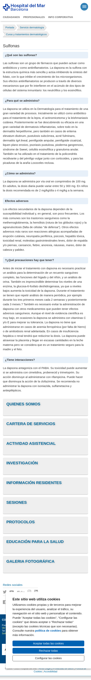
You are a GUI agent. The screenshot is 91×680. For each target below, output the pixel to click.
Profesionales (34, 17)
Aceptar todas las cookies (48, 643)
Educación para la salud (35, 541)
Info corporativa (60, 17)
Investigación (22, 463)
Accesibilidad (50, 671)
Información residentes (34, 482)
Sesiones (16, 502)
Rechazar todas (48, 650)
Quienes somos (23, 404)
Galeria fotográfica (30, 561)
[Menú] (84, 7)
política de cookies (48, 630)
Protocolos (20, 522)
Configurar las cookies (48, 658)
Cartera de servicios (30, 423)
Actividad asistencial (31, 443)
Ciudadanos (11, 17)
